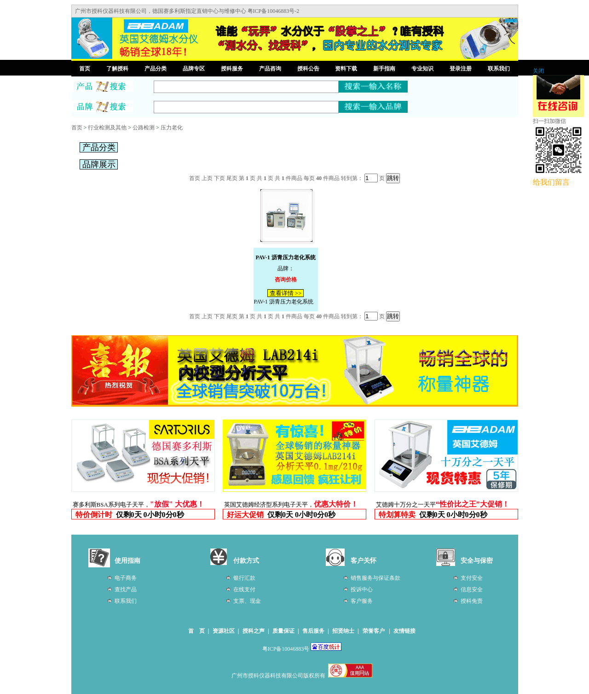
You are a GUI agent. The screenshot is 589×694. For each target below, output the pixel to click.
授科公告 (308, 68)
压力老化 (172, 127)
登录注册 (461, 68)
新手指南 (384, 68)
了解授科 (117, 68)
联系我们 (499, 68)
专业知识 (422, 68)
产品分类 (155, 68)
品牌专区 (194, 68)
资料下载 (346, 68)
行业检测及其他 (107, 127)
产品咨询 (270, 68)
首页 (84, 68)
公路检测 (144, 127)
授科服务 (232, 68)
